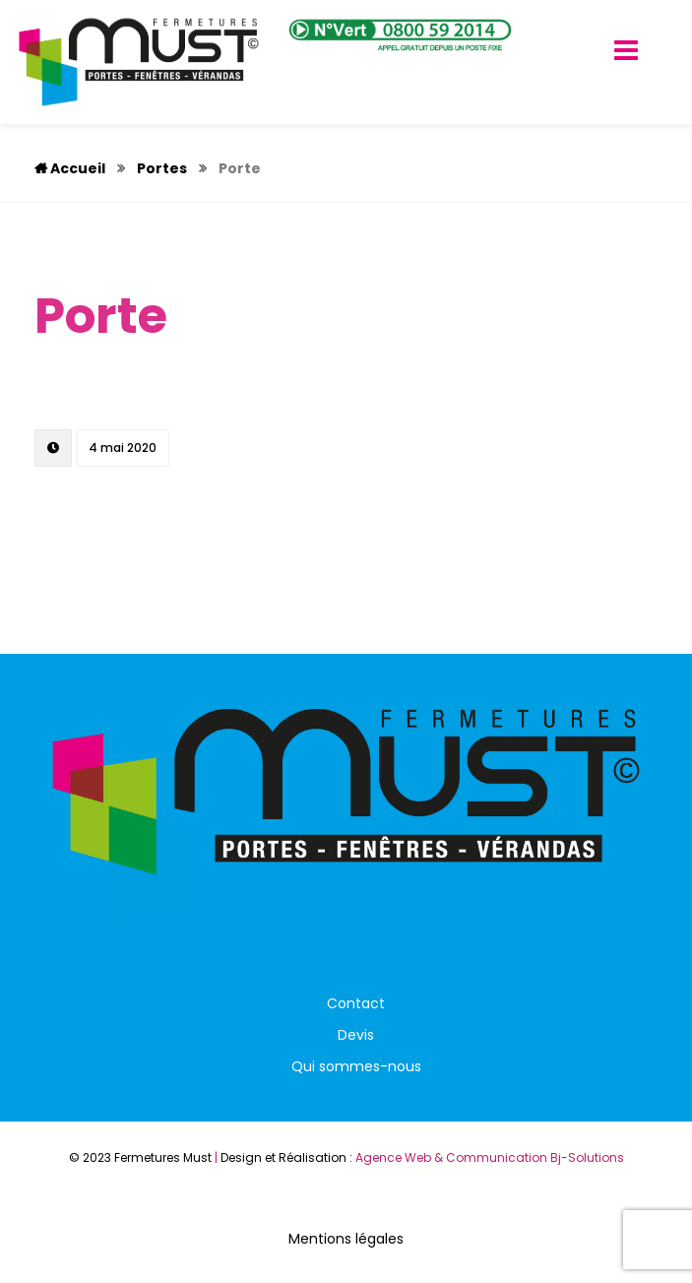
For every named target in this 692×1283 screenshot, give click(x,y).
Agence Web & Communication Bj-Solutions (489, 1157)
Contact (356, 1003)
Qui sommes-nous (356, 1066)
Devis (356, 1035)
